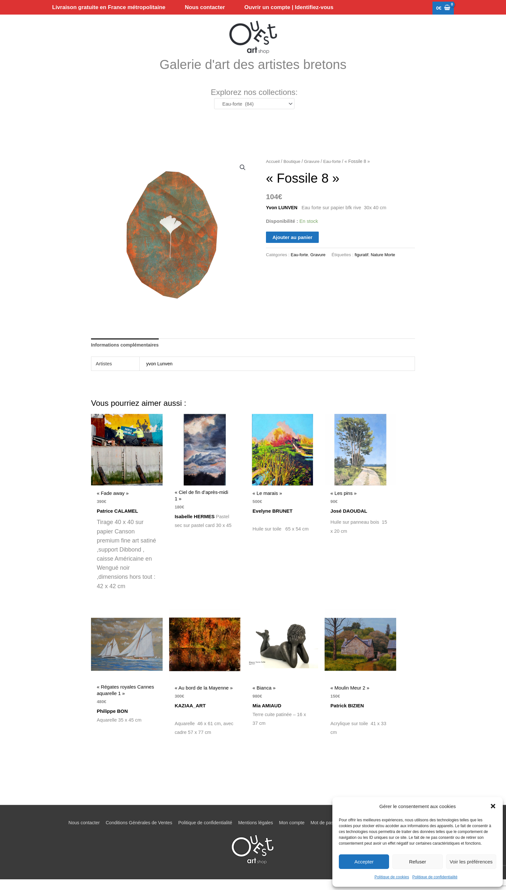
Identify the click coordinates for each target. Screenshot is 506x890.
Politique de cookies (391, 877)
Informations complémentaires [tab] (126, 354)
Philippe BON (112, 721)
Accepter (364, 861)
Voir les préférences (471, 861)
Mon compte (293, 833)
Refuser (417, 861)
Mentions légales (255, 833)
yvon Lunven (160, 373)
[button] (493, 806)
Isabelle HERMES (195, 526)
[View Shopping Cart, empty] (443, 8)
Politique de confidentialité (434, 877)
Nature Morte (385, 263)
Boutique (293, 170)
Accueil (273, 170)
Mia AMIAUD (269, 715)
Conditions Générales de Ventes (133, 833)
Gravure (313, 170)
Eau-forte (334, 170)
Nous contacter (76, 833)
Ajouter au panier (292, 246)
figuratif (363, 263)
